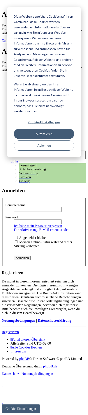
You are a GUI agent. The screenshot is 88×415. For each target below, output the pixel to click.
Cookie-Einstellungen (44, 122)
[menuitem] (26, 347)
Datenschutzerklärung (54, 320)
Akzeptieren (44, 134)
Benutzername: (15, 205)
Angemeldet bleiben (31, 238)
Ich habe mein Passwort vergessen (38, 226)
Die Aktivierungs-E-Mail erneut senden (41, 230)
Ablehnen (44, 145)
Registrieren (10, 332)
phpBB (24, 359)
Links (14, 161)
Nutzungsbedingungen (18, 320)
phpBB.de (50, 366)
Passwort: (12, 217)
